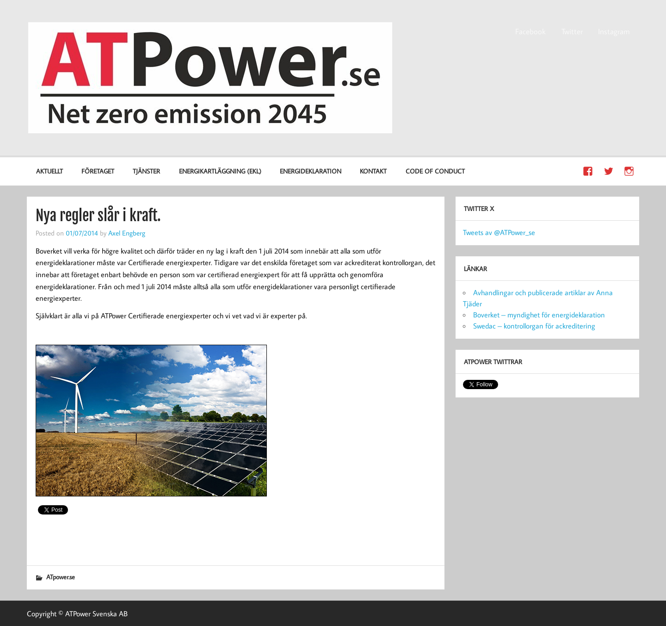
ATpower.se (60, 576)
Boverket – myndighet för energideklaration (539, 314)
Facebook (530, 31)
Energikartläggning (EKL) (220, 171)
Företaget (97, 171)
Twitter (572, 31)
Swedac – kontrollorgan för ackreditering (534, 325)
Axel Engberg (126, 232)
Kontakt (373, 171)
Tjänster (146, 171)
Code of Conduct (435, 171)
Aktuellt (49, 171)
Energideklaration (310, 171)
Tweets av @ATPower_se (499, 232)
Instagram (614, 31)
